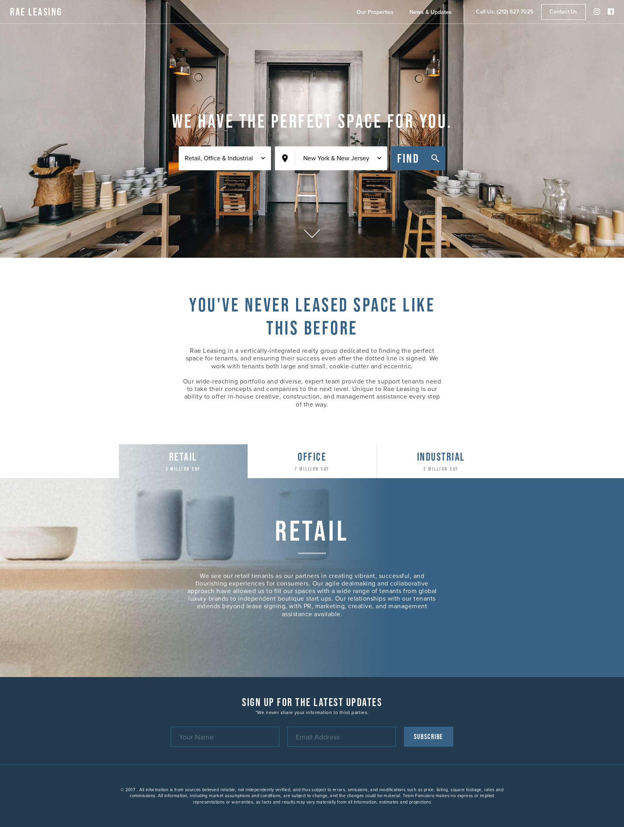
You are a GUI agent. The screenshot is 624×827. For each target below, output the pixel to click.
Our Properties (375, 12)
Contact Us (563, 11)
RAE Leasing (36, 12)
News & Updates (431, 12)
